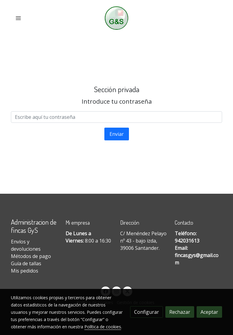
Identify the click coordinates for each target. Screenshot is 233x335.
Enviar (117, 134)
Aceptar (209, 312)
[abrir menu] (18, 18)
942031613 (187, 240)
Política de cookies (102, 327)
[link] (116, 18)
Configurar (146, 312)
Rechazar (179, 312)
